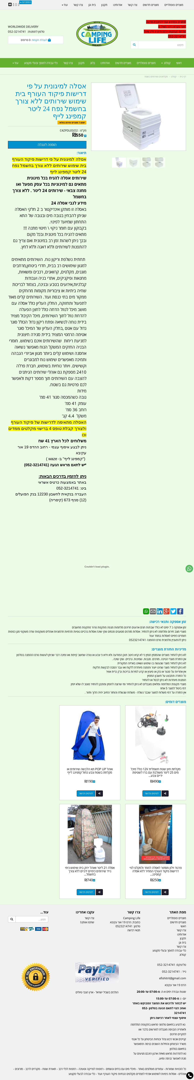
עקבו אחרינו (85, 902)
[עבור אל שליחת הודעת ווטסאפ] (189, 568)
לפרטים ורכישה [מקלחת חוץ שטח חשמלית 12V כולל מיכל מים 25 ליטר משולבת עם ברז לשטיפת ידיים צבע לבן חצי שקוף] (154, 788)
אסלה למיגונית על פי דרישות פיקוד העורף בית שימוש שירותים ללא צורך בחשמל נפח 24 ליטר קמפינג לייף (50, 101)
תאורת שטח (49, 1058)
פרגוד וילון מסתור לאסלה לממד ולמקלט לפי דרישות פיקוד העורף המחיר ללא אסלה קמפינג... (35, 767)
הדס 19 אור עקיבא (175, 974)
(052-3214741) (36, 465)
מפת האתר (177, 902)
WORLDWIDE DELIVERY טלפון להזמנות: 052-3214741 (26, 29)
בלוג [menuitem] (92, 63)
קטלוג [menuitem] (166, 63)
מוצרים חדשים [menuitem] (123, 63)
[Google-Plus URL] (16, 5)
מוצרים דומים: (175, 701)
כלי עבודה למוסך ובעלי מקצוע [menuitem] (41, 63)
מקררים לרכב (32, 1058)
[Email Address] (10, 5)
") (84, 459)
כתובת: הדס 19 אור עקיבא (125, 911)
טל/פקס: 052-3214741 (171, 954)
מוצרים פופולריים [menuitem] (146, 63)
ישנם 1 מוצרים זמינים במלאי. (72, 122)
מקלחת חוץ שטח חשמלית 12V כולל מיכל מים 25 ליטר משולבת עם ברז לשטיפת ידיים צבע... (158, 767)
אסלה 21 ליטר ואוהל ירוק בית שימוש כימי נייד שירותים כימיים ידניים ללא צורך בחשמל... (158, 860)
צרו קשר (133, 902)
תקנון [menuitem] (81, 63)
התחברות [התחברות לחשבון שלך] (25, 2)
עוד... (44, 902)
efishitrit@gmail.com (172, 968)
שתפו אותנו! (87, 911)
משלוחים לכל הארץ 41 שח (62, 440)
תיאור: (81, 152)
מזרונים (19, 1058)
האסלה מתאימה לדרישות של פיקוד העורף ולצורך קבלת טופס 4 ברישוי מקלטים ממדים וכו (47, 428)
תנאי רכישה (133, 920)
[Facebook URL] (18, 5)
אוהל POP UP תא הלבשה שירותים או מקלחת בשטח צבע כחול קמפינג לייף (97, 765)
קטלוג (173, 76)
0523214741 (124, 915)
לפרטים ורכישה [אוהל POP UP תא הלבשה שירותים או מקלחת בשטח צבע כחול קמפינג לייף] (93, 788)
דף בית (183, 76)
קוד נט (91, 1077)
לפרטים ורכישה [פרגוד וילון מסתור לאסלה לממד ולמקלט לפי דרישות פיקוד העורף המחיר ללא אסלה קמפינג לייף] (32, 788)
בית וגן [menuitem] (92, 5)
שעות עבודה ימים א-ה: (161, 981)
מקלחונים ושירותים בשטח (156, 76)
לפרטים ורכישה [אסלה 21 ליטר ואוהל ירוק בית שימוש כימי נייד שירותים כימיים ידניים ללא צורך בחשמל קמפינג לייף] (154, 881)
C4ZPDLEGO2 (69, 130)
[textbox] (158, 29)
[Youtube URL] (13, 5)
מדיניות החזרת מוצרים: (168, 649)
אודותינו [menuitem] (105, 63)
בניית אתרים (83, 1077)
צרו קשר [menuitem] (68, 63)
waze (52, 459)
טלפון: (136, 915)
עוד (15, 63)
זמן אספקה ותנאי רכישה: (167, 621)
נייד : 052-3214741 (174, 961)
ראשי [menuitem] (179, 63)
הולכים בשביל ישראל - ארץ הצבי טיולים (97, 982)
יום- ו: (159, 997)
